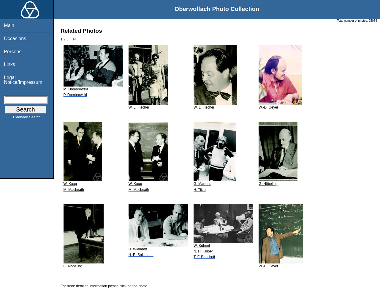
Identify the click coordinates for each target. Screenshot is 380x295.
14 (74, 39)
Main (9, 25)
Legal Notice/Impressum (23, 80)
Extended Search (26, 118)
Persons (12, 51)
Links (9, 64)
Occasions (15, 38)
